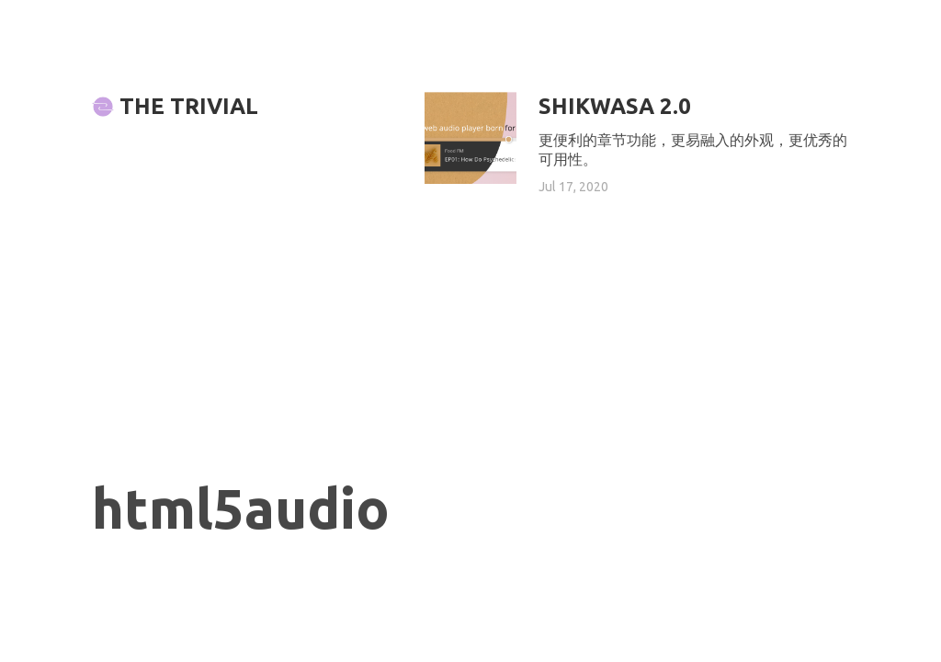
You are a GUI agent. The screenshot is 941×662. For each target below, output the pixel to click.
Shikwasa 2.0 (615, 106)
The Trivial (175, 106)
